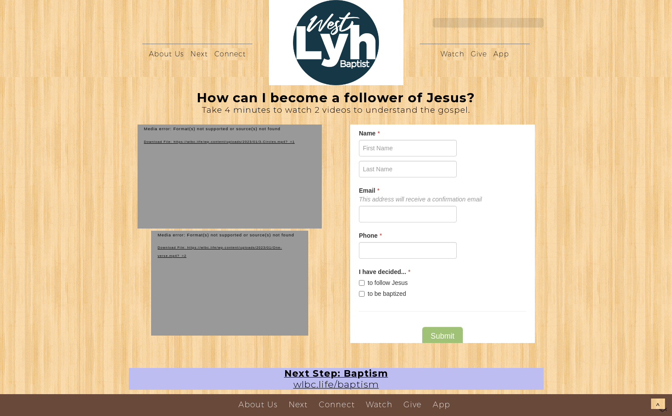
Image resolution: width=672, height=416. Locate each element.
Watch (452, 54)
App (501, 54)
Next (199, 54)
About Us (166, 54)
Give (479, 54)
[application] (230, 177)
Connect (230, 54)
